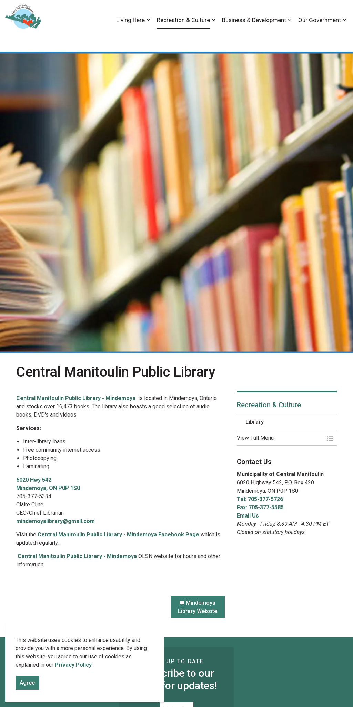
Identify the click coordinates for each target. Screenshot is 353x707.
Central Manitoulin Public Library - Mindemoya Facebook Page (118, 534)
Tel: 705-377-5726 (260, 499)
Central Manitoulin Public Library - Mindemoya (76, 398)
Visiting (320, 13)
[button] (280, 437)
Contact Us (274, 13)
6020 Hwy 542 (34, 480)
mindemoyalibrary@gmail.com (55, 521)
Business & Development (254, 38)
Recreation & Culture (183, 38)
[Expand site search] (341, 13)
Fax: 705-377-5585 (260, 507)
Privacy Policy (73, 671)
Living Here (130, 38)
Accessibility (218, 13)
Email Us (248, 515)
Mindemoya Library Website (198, 607)
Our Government (319, 38)
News (299, 13)
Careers (247, 13)
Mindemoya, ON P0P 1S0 (48, 488)
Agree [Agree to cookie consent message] (27, 689)
